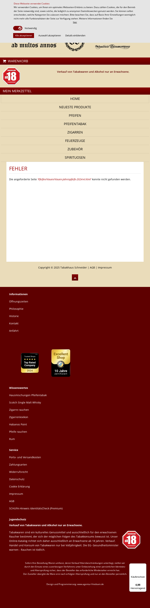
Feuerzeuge (75, 140)
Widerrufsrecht (18, 472)
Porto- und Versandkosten (25, 457)
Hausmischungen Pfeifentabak (28, 395)
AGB (92, 267)
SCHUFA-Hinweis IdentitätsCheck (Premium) (36, 508)
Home (75, 98)
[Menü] (144, 565)
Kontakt (13, 323)
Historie (14, 316)
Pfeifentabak (75, 124)
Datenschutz (17, 479)
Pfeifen (75, 115)
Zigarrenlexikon (18, 417)
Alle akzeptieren (23, 35)
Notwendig (30, 28)
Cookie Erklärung (19, 486)
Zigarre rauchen (19, 409)
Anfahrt (13, 330)
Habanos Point (18, 424)
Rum (12, 439)
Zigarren (75, 132)
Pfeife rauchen (18, 431)
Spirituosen (75, 157)
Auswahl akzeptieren (49, 35)
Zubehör (75, 149)
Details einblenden (75, 35)
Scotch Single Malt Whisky (25, 402)
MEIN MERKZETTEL (17, 91)
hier (75, 22)
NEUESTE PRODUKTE (75, 107)
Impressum (105, 267)
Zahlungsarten (18, 464)
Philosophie (16, 308)
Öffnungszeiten (18, 301)
